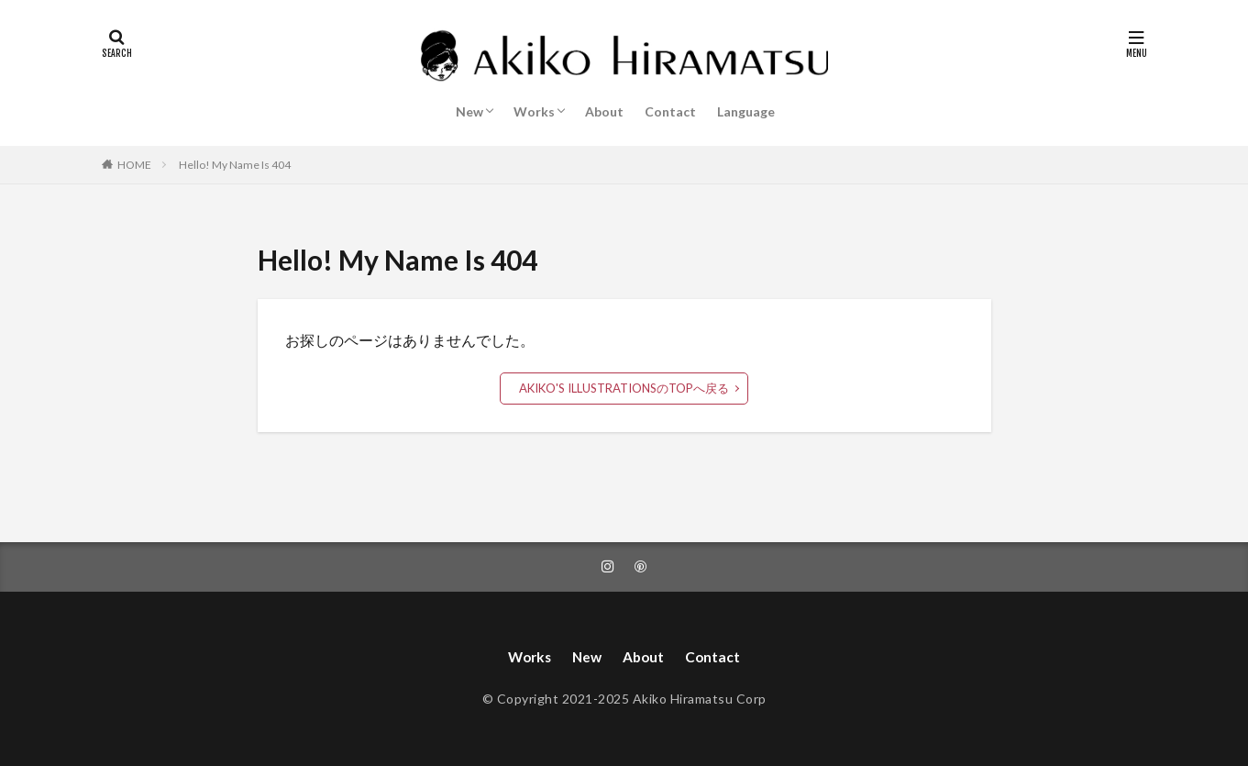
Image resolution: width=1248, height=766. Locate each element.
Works (534, 111)
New (469, 111)
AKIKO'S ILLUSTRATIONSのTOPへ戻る (624, 387)
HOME (134, 165)
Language (746, 111)
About (604, 111)
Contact (670, 111)
